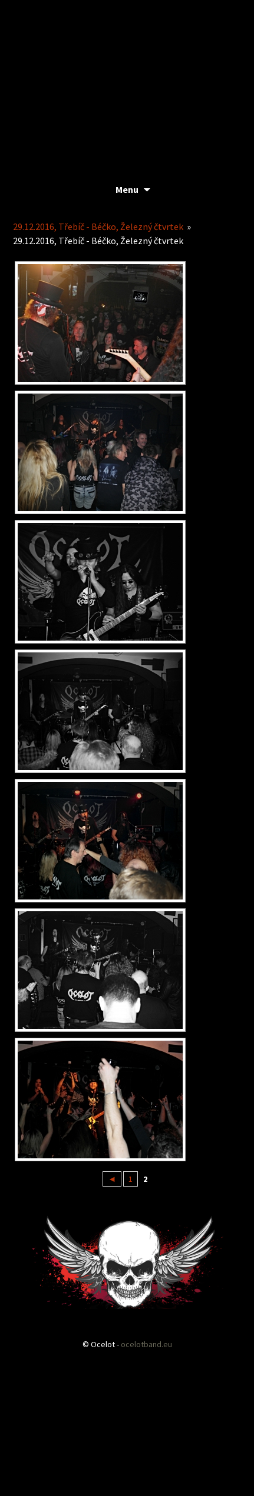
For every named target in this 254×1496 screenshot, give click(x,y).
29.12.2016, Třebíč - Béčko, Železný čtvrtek (98, 226)
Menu (127, 189)
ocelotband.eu (146, 1344)
